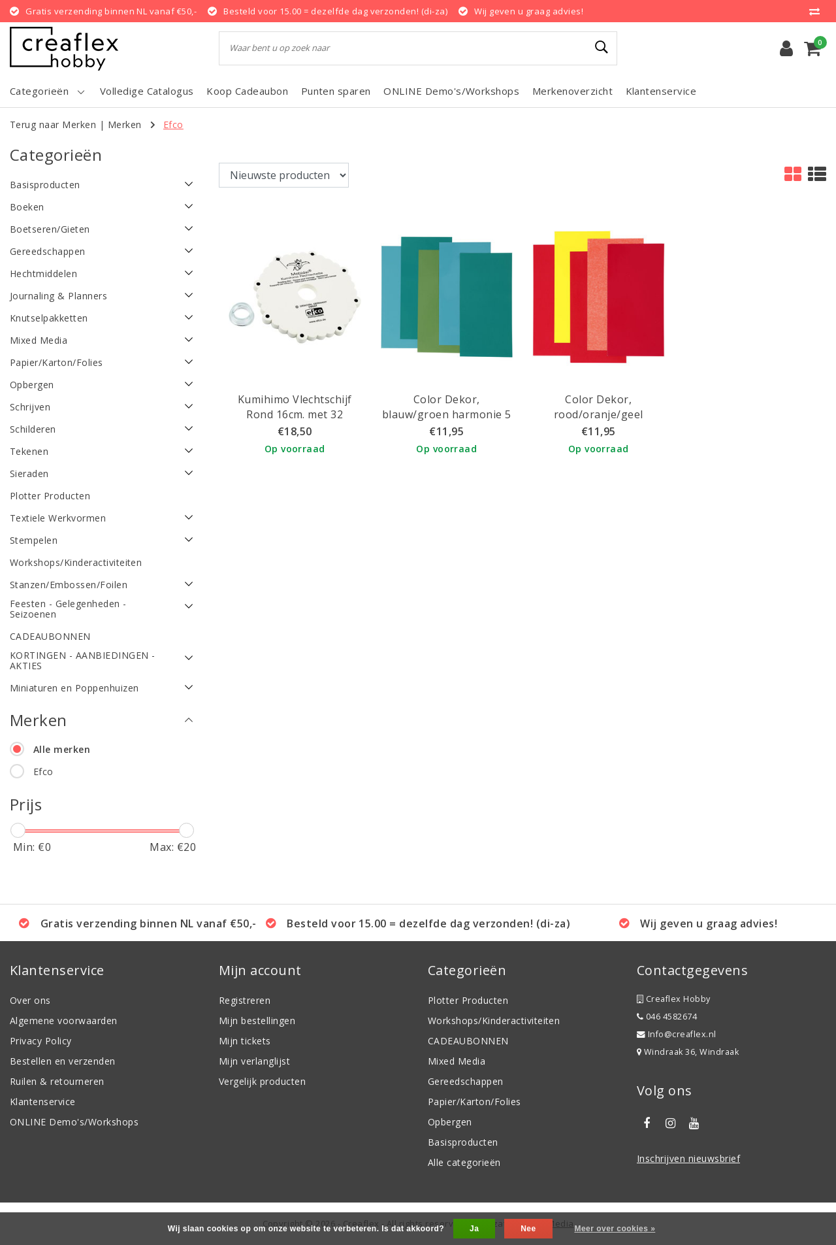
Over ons (30, 1000)
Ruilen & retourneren (57, 1081)
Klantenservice (43, 1101)
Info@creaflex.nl (676, 1034)
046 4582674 (667, 1016)
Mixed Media (456, 1061)
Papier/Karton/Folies (474, 1101)
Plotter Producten (468, 1000)
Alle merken (61, 749)
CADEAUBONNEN (468, 1041)
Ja (474, 1228)
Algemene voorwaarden (64, 1020)
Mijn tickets (245, 1041)
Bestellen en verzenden (63, 1061)
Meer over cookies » (614, 1228)
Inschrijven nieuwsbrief (688, 1158)
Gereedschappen (466, 1081)
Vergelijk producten (262, 1081)
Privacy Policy (41, 1041)
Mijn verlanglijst (254, 1061)
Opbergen (450, 1122)
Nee (528, 1228)
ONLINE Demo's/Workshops (74, 1122)
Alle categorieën (464, 1162)
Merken (125, 124)
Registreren (244, 1000)
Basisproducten (463, 1142)
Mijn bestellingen (257, 1020)
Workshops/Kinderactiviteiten (494, 1020)
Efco (173, 124)
